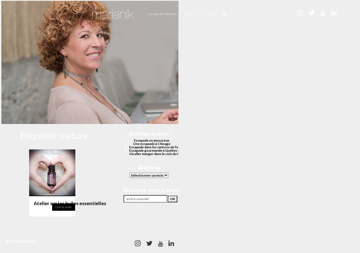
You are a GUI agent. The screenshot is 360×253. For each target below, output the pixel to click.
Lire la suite (63, 207)
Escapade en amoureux (151, 140)
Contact (209, 14)
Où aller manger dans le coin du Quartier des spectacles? (172, 154)
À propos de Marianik (162, 14)
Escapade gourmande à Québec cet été (159, 150)
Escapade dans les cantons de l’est (155, 147)
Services (190, 14)
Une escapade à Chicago (151, 144)
